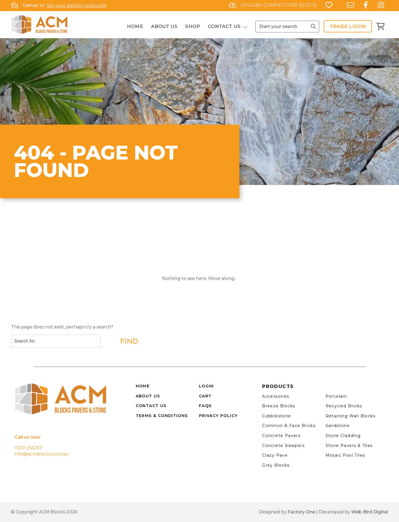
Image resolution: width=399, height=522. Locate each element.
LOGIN (206, 386)
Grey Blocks (275, 465)
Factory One (301, 512)
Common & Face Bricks (289, 425)
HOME (143, 386)
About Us (164, 26)
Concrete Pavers (281, 435)
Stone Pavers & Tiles (349, 445)
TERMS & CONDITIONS (162, 415)
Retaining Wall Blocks (350, 415)
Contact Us (224, 26)
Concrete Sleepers (283, 445)
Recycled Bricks (344, 405)
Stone (333, 435)
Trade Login (348, 26)
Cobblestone (276, 415)
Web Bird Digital (369, 512)
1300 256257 (28, 448)
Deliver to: (34, 5)
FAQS (205, 405)
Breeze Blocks (278, 405)
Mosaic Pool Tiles (345, 455)
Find (129, 341)
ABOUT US (148, 396)
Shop (192, 26)
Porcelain (336, 396)
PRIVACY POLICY (218, 415)
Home (135, 26)
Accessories (275, 396)
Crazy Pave (275, 455)
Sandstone (338, 425)
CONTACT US (151, 405)
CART (205, 396)
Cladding (350, 435)
